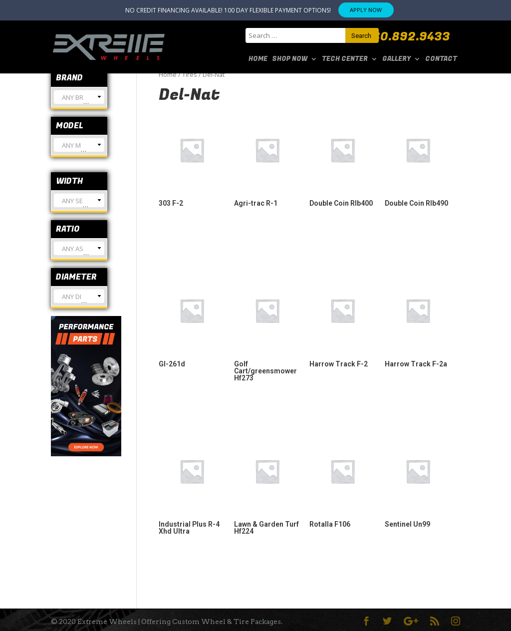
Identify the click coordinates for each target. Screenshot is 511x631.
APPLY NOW (366, 9)
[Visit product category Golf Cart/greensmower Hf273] (267, 327)
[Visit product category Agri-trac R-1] (267, 159)
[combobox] (79, 97)
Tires (189, 74)
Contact (441, 59)
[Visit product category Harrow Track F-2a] (418, 320)
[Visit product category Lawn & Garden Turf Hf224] (267, 483)
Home (258, 59)
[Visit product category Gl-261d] (192, 320)
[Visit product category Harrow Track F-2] (342, 320)
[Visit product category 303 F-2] (192, 159)
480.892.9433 (407, 36)
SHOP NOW (289, 59)
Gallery (396, 59)
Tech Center (345, 59)
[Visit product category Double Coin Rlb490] (418, 159)
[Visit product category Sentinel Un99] (418, 480)
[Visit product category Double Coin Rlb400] (342, 159)
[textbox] (79, 101)
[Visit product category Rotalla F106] (342, 480)
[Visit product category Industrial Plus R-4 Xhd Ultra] (192, 483)
